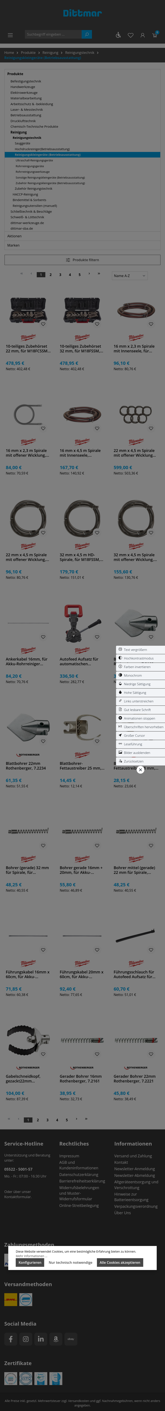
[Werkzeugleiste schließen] (140, 770)
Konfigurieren (29, 1262)
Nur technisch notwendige (70, 1262)
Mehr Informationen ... (31, 1256)
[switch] (140, 650)
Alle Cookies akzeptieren (120, 1262)
